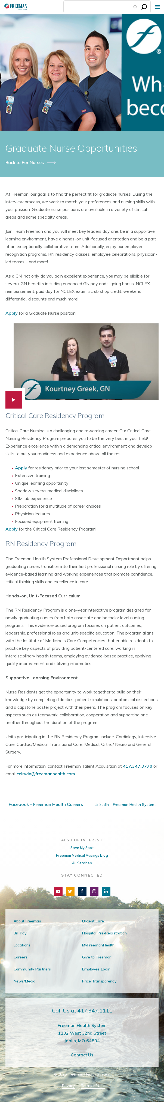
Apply (11, 313)
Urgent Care (93, 921)
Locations (22, 945)
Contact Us (82, 1055)
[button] (82, 366)
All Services (82, 863)
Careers (20, 957)
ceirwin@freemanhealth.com (46, 773)
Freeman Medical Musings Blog (82, 855)
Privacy (68, 1085)
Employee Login (96, 969)
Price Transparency (99, 981)
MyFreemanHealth (98, 945)
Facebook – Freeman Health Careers (46, 804)
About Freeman (27, 921)
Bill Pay (20, 933)
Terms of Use (93, 1085)
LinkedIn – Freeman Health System (125, 804)
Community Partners (32, 969)
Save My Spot (81, 847)
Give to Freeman (97, 957)
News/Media (24, 981)
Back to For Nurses (25, 162)
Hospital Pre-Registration (104, 933)
